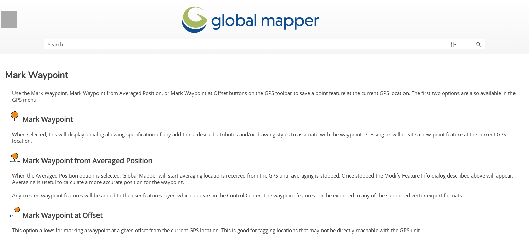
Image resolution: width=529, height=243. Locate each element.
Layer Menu (62, 111)
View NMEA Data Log (51, 212)
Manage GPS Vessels (51, 199)
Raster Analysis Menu (62, 61)
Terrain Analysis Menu (62, 74)
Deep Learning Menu (45, 99)
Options (36, 224)
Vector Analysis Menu (62, 86)
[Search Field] (456, 37)
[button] (492, 37)
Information (39, 174)
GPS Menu (62, 137)
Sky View (37, 187)
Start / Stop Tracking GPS (55, 149)
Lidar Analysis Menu (44, 48)
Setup (33, 162)
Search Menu (62, 124)
